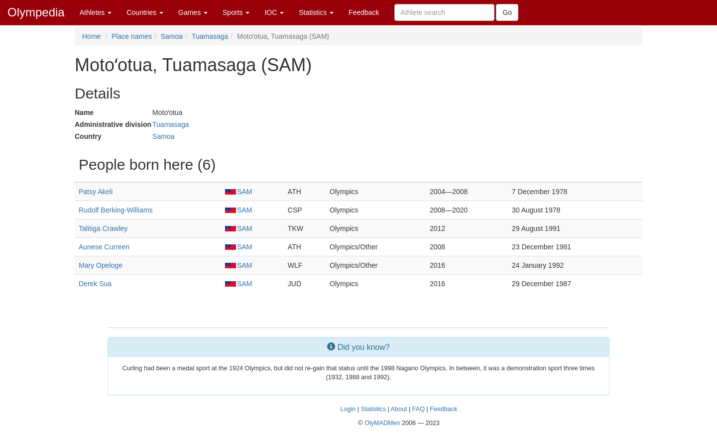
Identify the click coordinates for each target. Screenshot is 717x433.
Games (193, 12)
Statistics (316, 12)
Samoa (172, 36)
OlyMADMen (382, 423)
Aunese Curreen (104, 247)
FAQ (418, 409)
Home (91, 36)
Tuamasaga (210, 36)
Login (348, 409)
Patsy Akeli (96, 192)
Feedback (364, 12)
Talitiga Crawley (103, 228)
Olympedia (36, 12)
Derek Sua (95, 284)
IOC (274, 12)
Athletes (96, 12)
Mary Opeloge (100, 265)
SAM (238, 192)
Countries (144, 12)
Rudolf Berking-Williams (116, 210)
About (399, 409)
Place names (132, 36)
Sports (236, 12)
